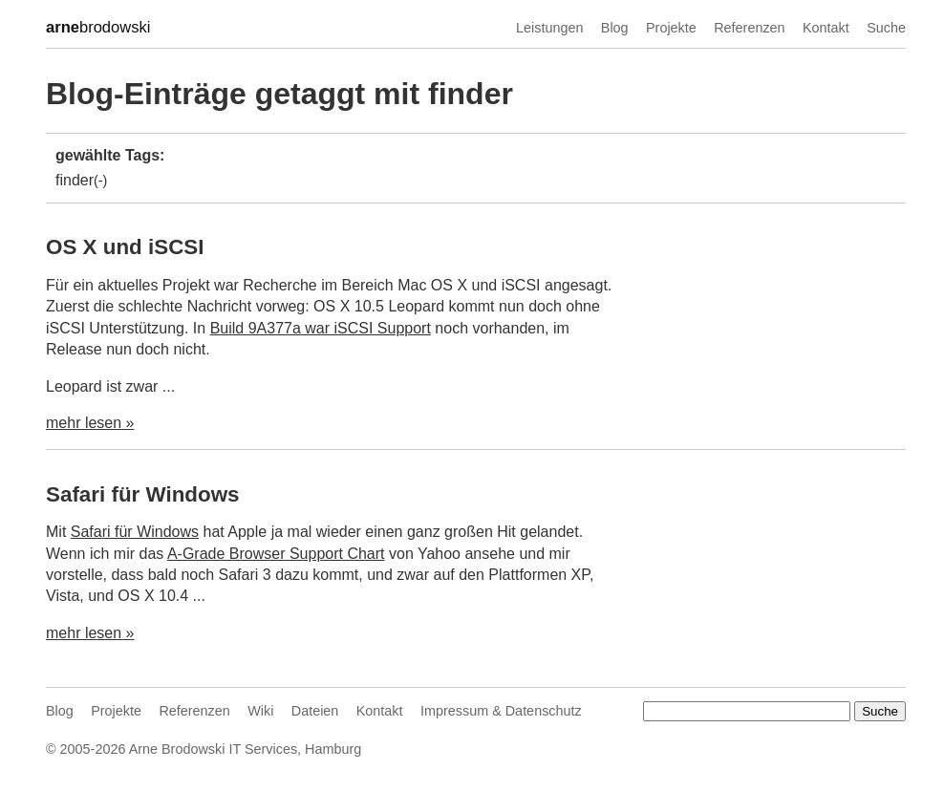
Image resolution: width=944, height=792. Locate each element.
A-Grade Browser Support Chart (276, 554)
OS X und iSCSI (125, 247)
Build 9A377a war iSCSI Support (320, 328)
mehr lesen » (90, 423)
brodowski (98, 27)
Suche (886, 27)
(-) (100, 180)
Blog (615, 27)
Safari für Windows (143, 494)
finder (74, 180)
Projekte (671, 27)
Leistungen (549, 27)
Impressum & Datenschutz (501, 710)
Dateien (315, 710)
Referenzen (749, 27)
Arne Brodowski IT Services (213, 749)
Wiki (260, 710)
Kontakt (826, 27)
